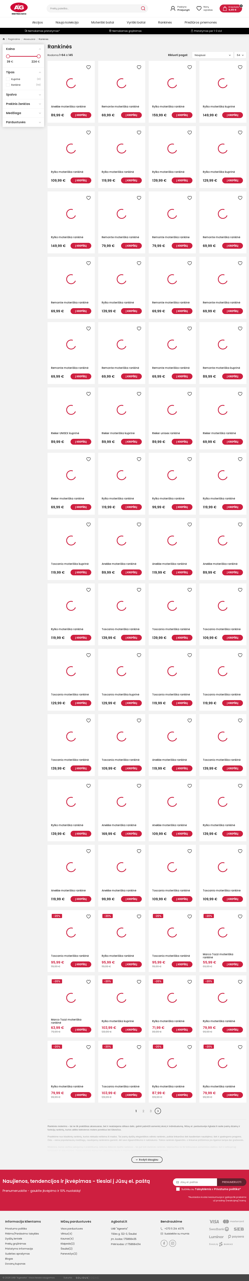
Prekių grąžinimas (15, 1243)
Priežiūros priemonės (201, 22)
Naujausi (213, 55)
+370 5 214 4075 (172, 1228)
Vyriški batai (136, 22)
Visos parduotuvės (72, 1228)
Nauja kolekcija (67, 22)
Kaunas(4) (67, 1238)
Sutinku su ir (211, 1189)
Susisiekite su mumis (175, 1233)
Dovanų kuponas (15, 1263)
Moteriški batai (102, 22)
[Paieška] (93, 8)
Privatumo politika (16, 1228)
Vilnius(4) (66, 1233)
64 (240, 55)
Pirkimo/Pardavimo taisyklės (22, 1233)
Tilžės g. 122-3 (119, 1234)
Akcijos (37, 22)
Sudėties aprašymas (17, 1253)
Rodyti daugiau (147, 1159)
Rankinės (165, 22)
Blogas (9, 1258)
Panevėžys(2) (69, 1253)
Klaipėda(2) (68, 1243)
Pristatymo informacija (19, 1248)
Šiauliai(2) (67, 1248)
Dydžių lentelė (13, 1238)
